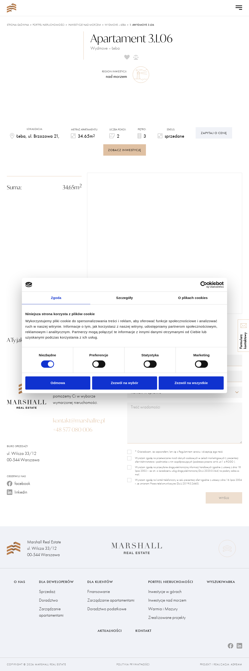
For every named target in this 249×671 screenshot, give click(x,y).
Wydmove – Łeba (115, 25)
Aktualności (110, 630)
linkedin (17, 492)
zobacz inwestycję (124, 150)
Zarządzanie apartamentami (51, 612)
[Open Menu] (239, 8)
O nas (19, 582)
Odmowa (58, 383)
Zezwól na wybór (124, 383)
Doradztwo (48, 600)
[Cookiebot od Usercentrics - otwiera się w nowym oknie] (204, 284)
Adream (236, 664)
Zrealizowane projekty (167, 617)
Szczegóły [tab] (124, 298)
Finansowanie (98, 591)
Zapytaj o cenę (214, 133)
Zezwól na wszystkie (191, 383)
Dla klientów (100, 582)
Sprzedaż (47, 591)
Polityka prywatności (133, 664)
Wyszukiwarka (221, 582)
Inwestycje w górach (165, 591)
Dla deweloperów (56, 582)
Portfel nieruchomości (49, 25)
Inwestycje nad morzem (84, 25)
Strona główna (18, 25)
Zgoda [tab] (56, 298)
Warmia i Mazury (163, 609)
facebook (18, 483)
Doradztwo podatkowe (106, 609)
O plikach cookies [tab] (193, 298)
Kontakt (143, 630)
